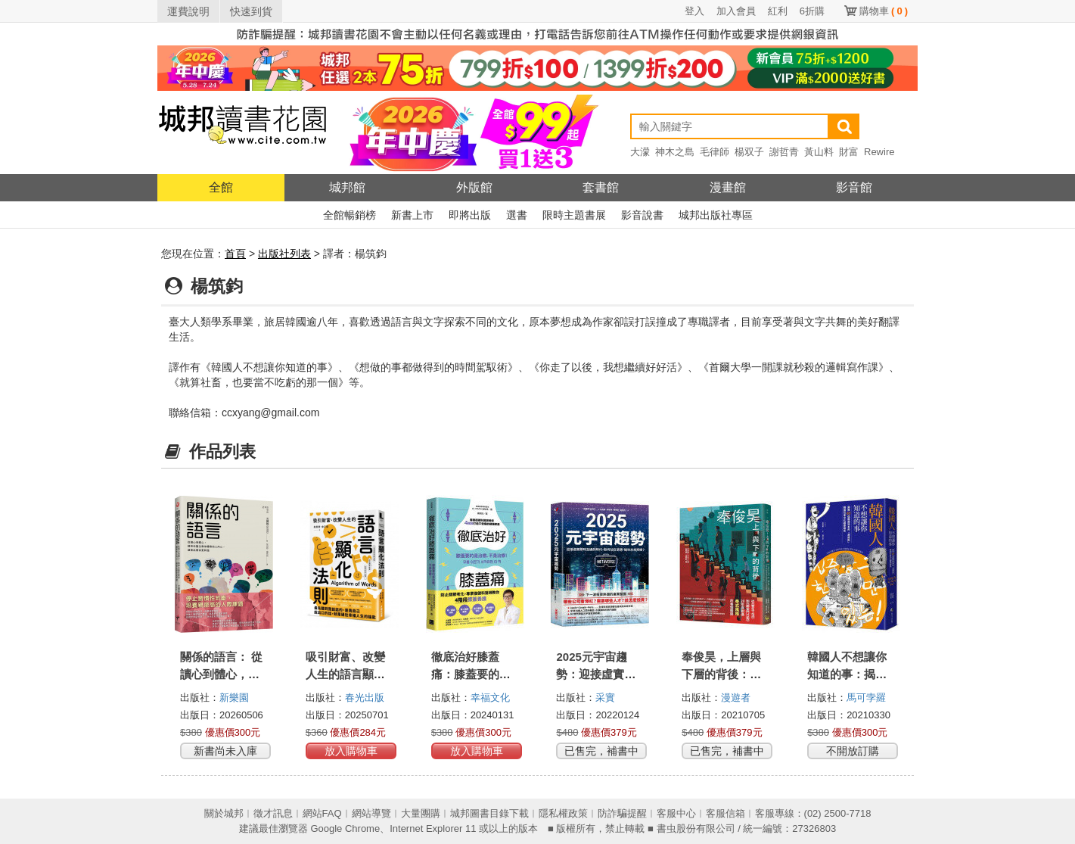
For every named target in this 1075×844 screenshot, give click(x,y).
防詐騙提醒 (622, 813)
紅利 (778, 11)
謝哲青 (784, 152)
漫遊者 (735, 697)
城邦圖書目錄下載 (489, 813)
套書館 (601, 187)
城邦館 (347, 187)
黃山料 (819, 152)
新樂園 (234, 697)
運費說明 (188, 11)
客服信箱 (725, 813)
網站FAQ (322, 813)
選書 (516, 215)
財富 (849, 152)
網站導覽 (371, 813)
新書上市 (412, 215)
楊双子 (749, 152)
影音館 (854, 187)
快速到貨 (251, 11)
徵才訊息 (273, 813)
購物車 (883, 11)
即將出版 (470, 215)
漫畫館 (728, 187)
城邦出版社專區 (716, 215)
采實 (605, 697)
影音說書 (642, 215)
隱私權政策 (563, 813)
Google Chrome (345, 828)
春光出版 (364, 697)
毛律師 (714, 152)
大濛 (640, 152)
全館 (221, 187)
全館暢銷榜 (349, 215)
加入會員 (736, 11)
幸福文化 (490, 697)
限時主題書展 (574, 215)
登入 (694, 11)
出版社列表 (284, 254)
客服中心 (676, 813)
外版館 (474, 187)
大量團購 (420, 813)
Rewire (879, 152)
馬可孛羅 (866, 697)
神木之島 (674, 152)
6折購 (812, 11)
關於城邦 (224, 813)
